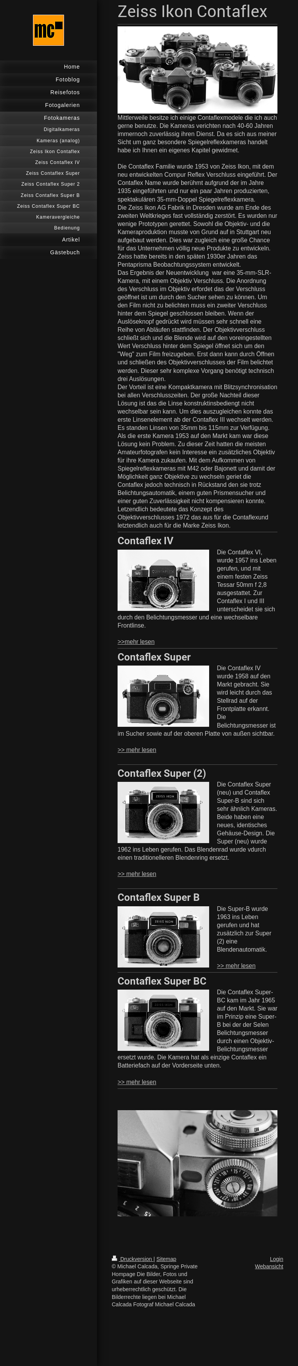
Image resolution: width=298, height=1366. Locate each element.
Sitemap (166, 1259)
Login (276, 1259)
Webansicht (269, 1266)
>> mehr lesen (137, 750)
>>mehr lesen (136, 641)
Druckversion (132, 1259)
